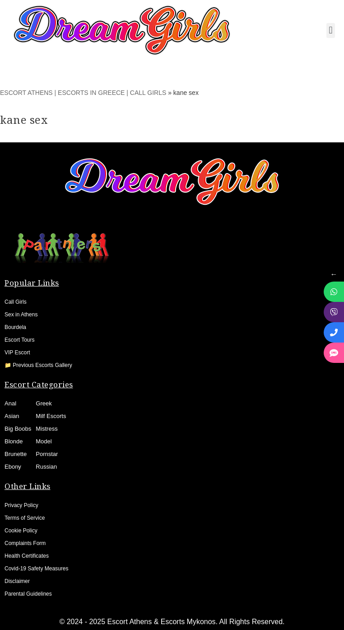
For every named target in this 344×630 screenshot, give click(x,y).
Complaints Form (25, 543)
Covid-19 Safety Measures (36, 568)
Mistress (46, 428)
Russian (46, 466)
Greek (43, 403)
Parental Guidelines (28, 594)
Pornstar (47, 454)
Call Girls (16, 302)
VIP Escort (17, 352)
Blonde (14, 441)
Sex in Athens (21, 314)
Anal (10, 403)
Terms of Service (25, 518)
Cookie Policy (21, 530)
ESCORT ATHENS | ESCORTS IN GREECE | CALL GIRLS (83, 92)
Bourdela (15, 327)
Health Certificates (27, 556)
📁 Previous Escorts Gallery (38, 365)
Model (43, 441)
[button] (330, 30)
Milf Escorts (51, 416)
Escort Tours (19, 340)
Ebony (13, 466)
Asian (12, 416)
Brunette (16, 454)
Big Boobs (18, 428)
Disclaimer (17, 581)
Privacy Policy (21, 505)
